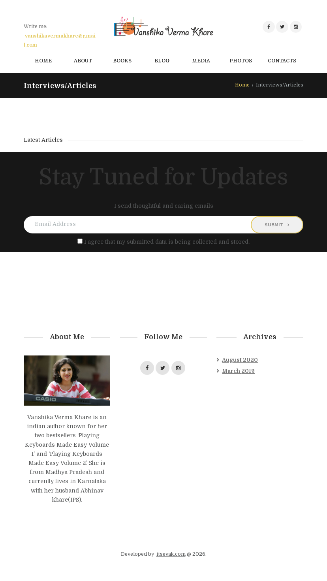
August (240, 360)
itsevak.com (171, 554)
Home (242, 85)
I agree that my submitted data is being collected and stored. (167, 242)
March (238, 371)
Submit (274, 225)
